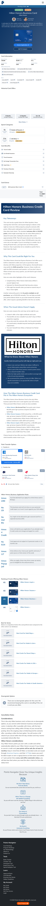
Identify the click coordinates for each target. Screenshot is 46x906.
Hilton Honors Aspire (13, 423)
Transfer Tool (7, 861)
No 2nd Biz (19, 80)
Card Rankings (7, 846)
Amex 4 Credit (29, 80)
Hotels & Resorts (16, 130)
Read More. (26, 26)
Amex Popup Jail (13, 82)
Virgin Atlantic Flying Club (31, 475)
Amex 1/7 (4, 82)
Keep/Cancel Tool (8, 865)
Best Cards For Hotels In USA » (26, 663)
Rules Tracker (7, 859)
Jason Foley (30, 20)
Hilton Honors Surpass (14, 414)
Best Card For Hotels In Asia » (26, 643)
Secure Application (23, 45)
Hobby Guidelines (8, 879)
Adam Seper (19, 20)
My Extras (6, 889)
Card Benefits (7, 875)
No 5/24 (38, 80)
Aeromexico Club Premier (8, 475)
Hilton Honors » (25, 607)
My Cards (6, 885)
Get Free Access (8, 891)
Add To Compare (22, 49)
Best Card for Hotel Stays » (25, 633)
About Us (6, 851)
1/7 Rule (28, 753)
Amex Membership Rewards (9, 455)
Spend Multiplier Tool (9, 867)
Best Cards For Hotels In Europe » (27, 673)
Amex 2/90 (4, 80)
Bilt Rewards (28, 455)
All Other (14, 139)
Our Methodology (8, 849)
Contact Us (6, 853)
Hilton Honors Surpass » (28, 590)
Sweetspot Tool (8, 863)
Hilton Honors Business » (28, 599)
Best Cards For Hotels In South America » (30, 683)
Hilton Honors (23, 15)
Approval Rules (7, 873)
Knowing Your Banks (9, 877)
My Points (6, 887)
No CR (12, 80)
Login (5, 893)
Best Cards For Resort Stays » (26, 653)
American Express (13, 753)
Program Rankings (8, 847)
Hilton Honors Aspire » (27, 582)
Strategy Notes (22, 6)
